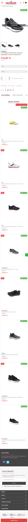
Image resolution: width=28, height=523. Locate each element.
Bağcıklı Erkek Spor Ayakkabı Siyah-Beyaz (10, 354)
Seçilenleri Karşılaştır (21, 104)
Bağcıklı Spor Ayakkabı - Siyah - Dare (9, 311)
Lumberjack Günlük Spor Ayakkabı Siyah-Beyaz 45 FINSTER (13, 440)
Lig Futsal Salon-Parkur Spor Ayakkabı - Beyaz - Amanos (13, 141)
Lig (2, 139)
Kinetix (3, 353)
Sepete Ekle (14, 520)
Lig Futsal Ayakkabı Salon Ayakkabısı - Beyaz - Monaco (12, 183)
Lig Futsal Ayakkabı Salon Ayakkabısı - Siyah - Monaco (12, 226)
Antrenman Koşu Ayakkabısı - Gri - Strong (10, 269)
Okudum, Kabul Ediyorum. (12, 486)
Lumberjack (4, 268)
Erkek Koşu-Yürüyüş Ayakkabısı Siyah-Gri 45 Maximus (12, 397)
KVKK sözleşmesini (8, 486)
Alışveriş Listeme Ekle (17, 78)
